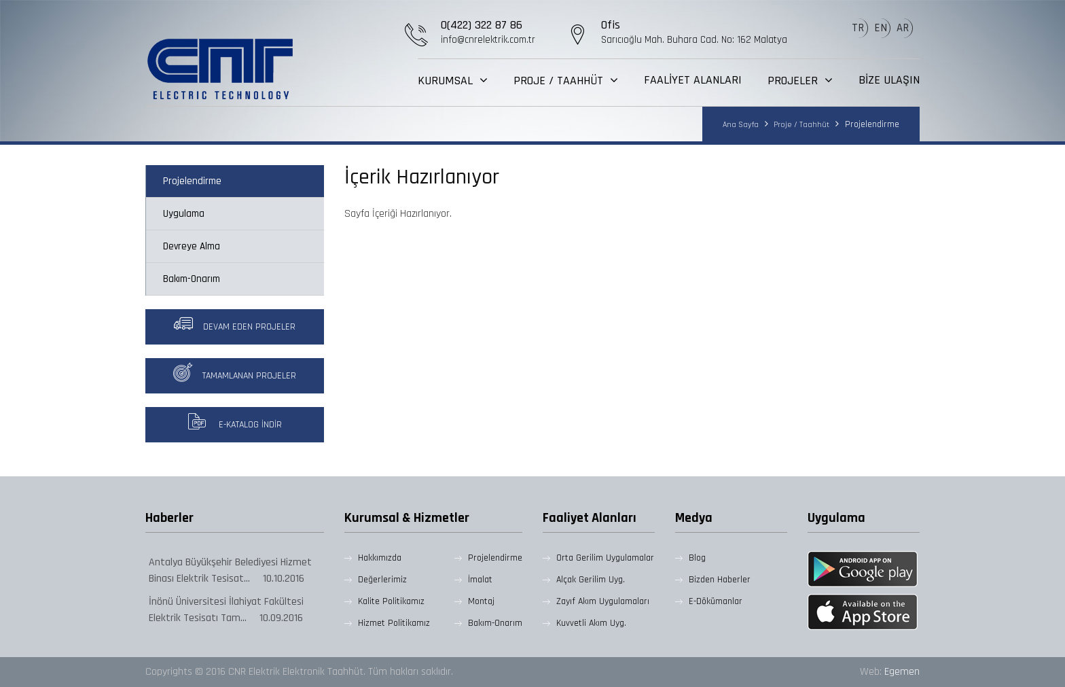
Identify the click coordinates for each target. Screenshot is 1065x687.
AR (903, 27)
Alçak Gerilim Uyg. (590, 580)
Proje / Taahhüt (800, 125)
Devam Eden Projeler (234, 323)
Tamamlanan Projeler (234, 372)
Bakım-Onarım (191, 278)
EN (880, 27)
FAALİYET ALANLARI (693, 80)
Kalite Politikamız (391, 601)
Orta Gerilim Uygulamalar (605, 558)
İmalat (480, 580)
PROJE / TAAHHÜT (560, 80)
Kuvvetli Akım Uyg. (591, 623)
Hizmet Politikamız (394, 623)
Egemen (902, 672)
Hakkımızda (379, 558)
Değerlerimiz (382, 580)
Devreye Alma (191, 246)
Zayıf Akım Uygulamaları (602, 601)
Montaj (481, 601)
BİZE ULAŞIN (889, 80)
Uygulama (183, 213)
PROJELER (794, 80)
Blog (697, 558)
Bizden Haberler (720, 580)
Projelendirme (192, 181)
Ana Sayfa (741, 125)
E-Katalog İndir (234, 421)
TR (858, 27)
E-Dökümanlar (715, 601)
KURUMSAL (447, 80)
